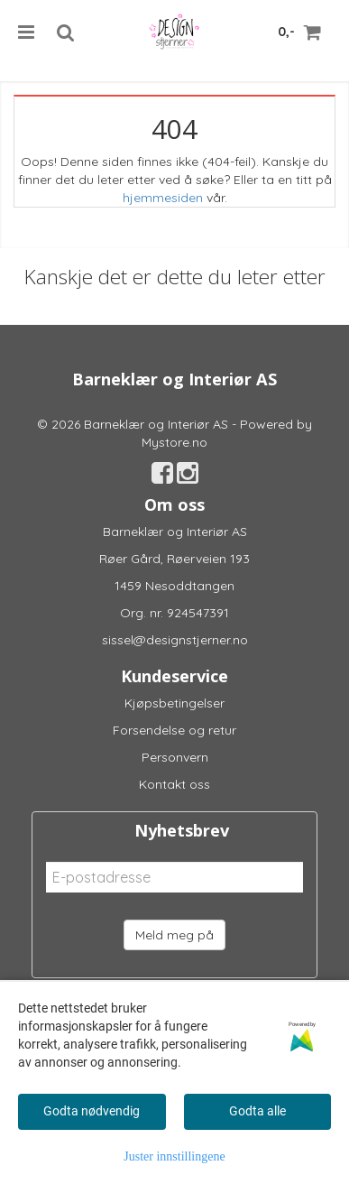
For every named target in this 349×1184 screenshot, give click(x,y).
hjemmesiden (163, 198)
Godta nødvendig (91, 1111)
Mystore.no (174, 442)
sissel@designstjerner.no (175, 640)
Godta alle (257, 1111)
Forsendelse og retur (174, 730)
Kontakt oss (174, 784)
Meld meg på (174, 935)
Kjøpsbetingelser (174, 703)
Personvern (175, 757)
